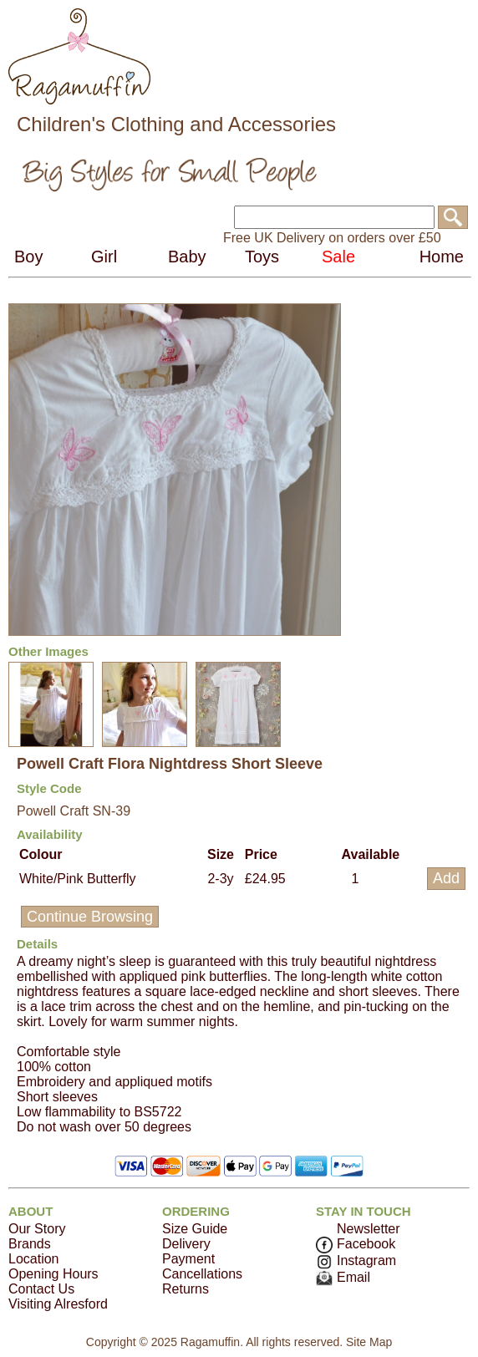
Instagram (356, 1260)
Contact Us (41, 1289)
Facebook (355, 1244)
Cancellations (202, 1274)
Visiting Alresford (58, 1304)
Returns (185, 1289)
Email (343, 1277)
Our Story (36, 1229)
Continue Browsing (90, 916)
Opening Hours (53, 1274)
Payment (188, 1259)
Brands (29, 1244)
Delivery (186, 1244)
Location (33, 1259)
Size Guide (194, 1229)
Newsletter (368, 1229)
